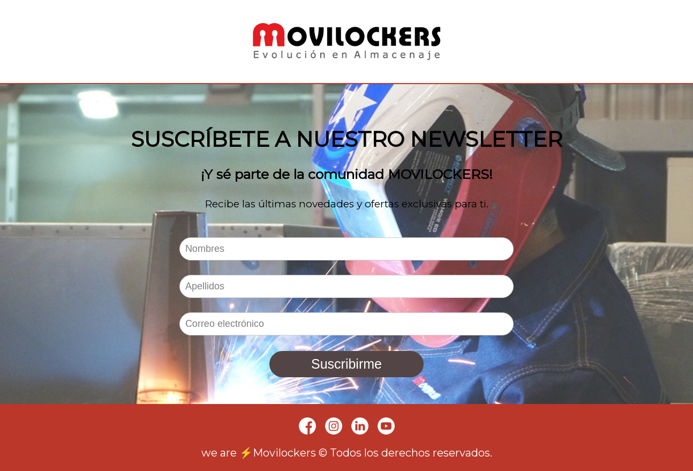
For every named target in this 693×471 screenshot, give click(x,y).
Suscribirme (346, 363)
